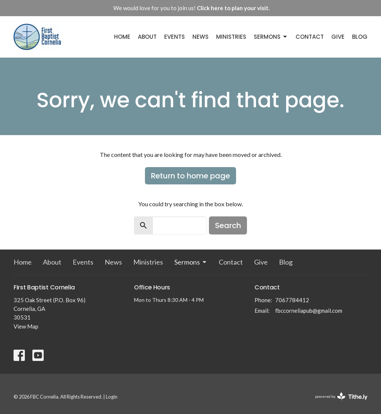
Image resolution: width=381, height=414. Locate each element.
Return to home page (190, 175)
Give (337, 37)
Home (122, 37)
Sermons (271, 37)
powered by (341, 396)
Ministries (231, 37)
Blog (359, 37)
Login (111, 397)
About (147, 37)
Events (174, 37)
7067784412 (292, 300)
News (200, 37)
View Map (26, 326)
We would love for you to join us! (191, 8)
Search (228, 225)
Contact (310, 37)
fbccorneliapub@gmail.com (308, 310)
